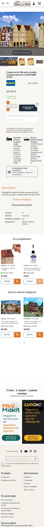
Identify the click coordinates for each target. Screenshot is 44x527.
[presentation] (20, 341)
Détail (7, 281)
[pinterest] (31, 451)
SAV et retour (29, 490)
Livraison (27, 483)
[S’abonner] (35, 458)
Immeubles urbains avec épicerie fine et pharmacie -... (10, 323)
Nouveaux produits (8, 480)
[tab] (22, 200)
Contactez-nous (7, 517)
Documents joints (22, 204)
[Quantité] (12, 106)
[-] (8, 102)
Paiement (27, 477)
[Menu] (3, 3)
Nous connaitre (7, 500)
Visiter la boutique (11, 438)
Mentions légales (7, 514)
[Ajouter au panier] (28, 108)
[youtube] (26, 451)
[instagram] (35, 451)
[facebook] (21, 451)
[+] (8, 109)
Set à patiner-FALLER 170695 (8, 269)
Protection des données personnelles (10, 509)
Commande (28, 480)
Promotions (5, 477)
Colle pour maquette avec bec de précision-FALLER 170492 (32, 270)
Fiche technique (22, 199)
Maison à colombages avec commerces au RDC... (33, 322)
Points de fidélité (30, 487)
